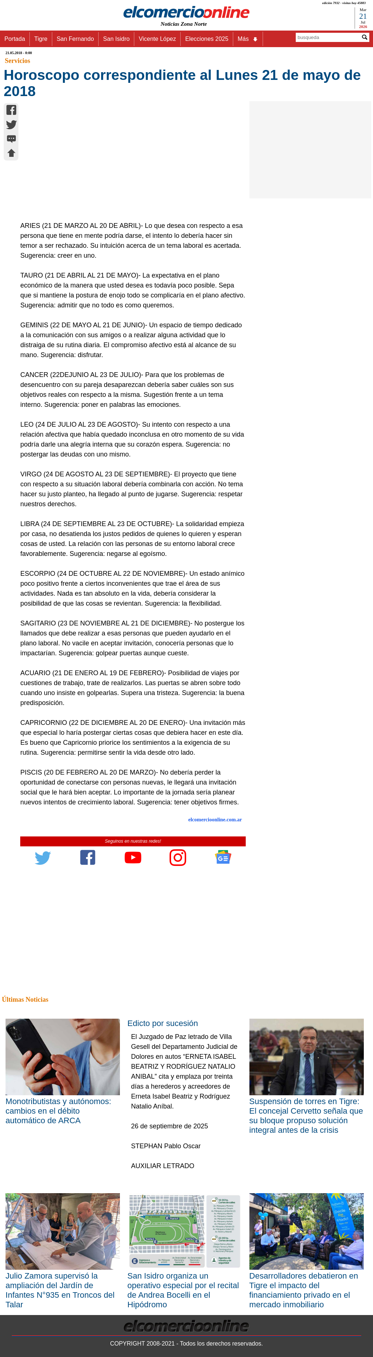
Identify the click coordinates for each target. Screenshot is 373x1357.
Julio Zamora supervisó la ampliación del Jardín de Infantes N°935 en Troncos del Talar (60, 1290)
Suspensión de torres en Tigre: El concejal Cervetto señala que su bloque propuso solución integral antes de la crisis (306, 1116)
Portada (14, 39)
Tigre (40, 39)
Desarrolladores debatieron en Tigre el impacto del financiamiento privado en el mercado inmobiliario (303, 1290)
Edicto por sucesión (162, 1023)
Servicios (17, 60)
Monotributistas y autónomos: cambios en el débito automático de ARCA (58, 1111)
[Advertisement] (129, 165)
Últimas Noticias (25, 999)
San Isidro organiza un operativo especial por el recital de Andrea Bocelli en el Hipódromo (183, 1290)
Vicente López (157, 39)
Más (248, 39)
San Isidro (116, 39)
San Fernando (75, 39)
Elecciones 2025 (206, 39)
